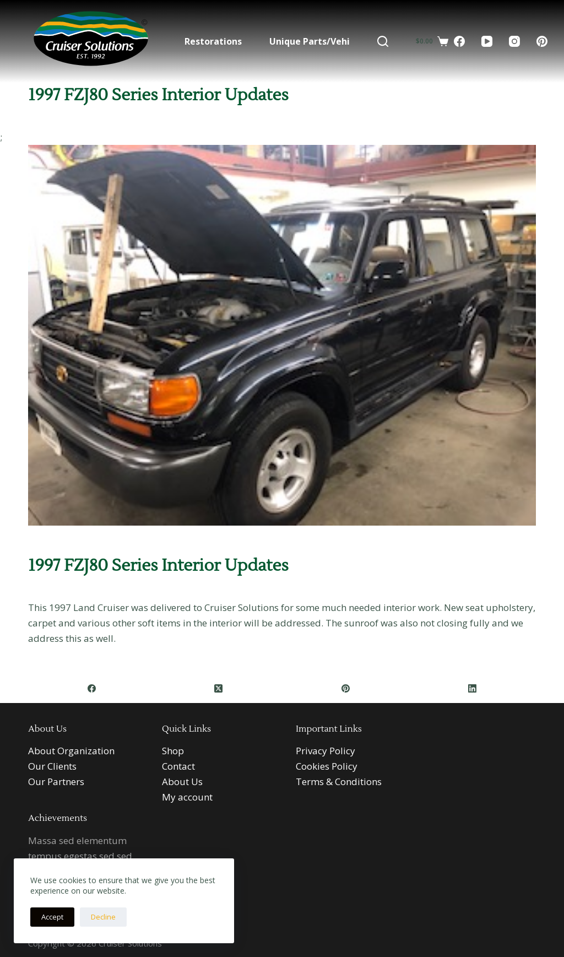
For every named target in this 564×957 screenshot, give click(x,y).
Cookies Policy (326, 766)
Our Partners (56, 781)
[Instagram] (514, 41)
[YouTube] (486, 41)
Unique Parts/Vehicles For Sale (336, 41)
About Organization (71, 750)
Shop (173, 750)
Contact (178, 766)
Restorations (213, 41)
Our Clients (52, 766)
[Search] (382, 41)
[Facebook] (459, 41)
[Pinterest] (541, 41)
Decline (103, 917)
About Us (182, 781)
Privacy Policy (325, 750)
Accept (52, 917)
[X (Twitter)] (218, 688)
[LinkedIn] (472, 688)
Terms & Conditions (339, 781)
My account (187, 797)
